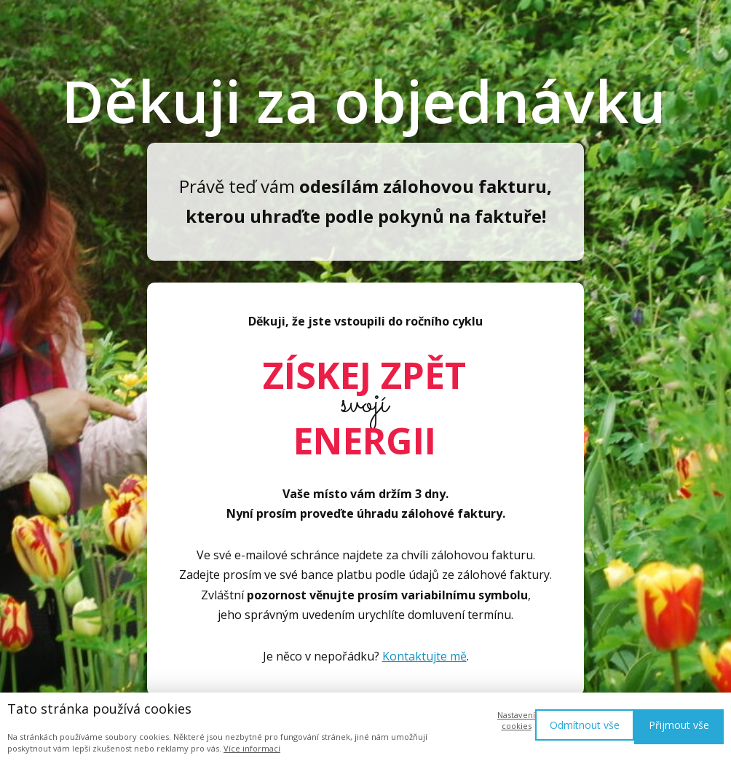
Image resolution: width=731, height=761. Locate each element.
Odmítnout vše (585, 725)
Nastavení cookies (516, 720)
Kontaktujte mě (424, 656)
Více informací (252, 748)
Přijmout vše (679, 725)
